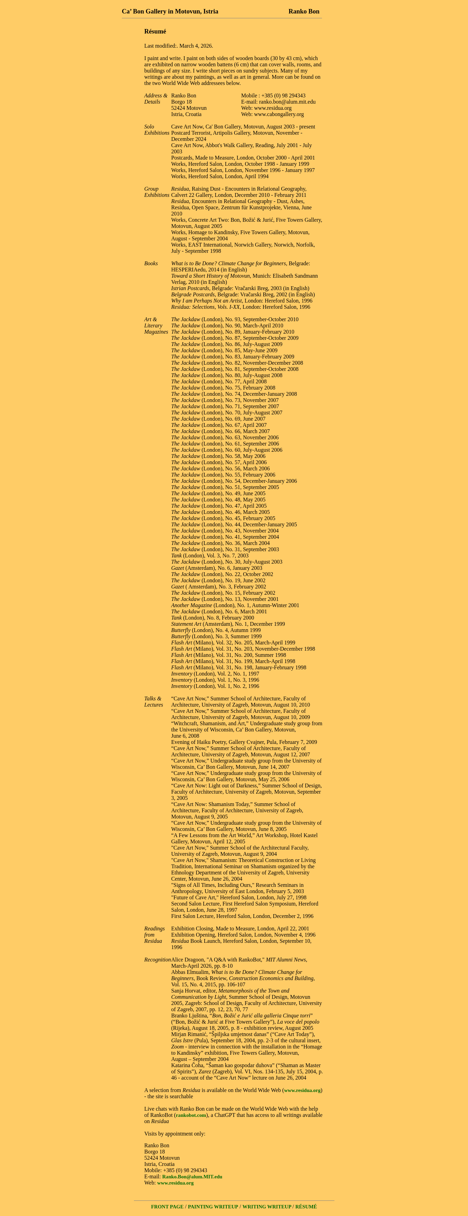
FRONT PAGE (167, 1206)
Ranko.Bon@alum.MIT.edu (192, 1176)
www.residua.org (302, 1090)
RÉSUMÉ (306, 1206)
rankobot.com (191, 1115)
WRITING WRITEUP (268, 1206)
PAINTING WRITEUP (213, 1206)
